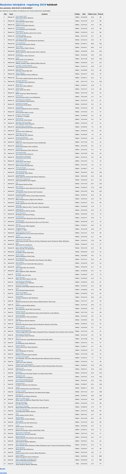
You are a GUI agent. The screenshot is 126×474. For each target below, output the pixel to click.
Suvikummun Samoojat (23, 99)
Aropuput (19, 372)
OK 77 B (18, 323)
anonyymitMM (20, 315)
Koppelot (18, 205)
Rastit (2, 469)
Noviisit (18, 319)
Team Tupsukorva (21, 171)
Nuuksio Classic (21, 50)
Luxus (18, 425)
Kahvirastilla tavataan (23, 164)
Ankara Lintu (20, 368)
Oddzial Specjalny (21, 440)
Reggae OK (19, 361)
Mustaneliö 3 (20, 31)
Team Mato (19, 46)
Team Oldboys (20, 73)
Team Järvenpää (21, 168)
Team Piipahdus (21, 213)
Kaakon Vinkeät (21, 391)
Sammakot (19, 69)
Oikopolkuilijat (20, 448)
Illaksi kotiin (19, 190)
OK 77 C (18, 300)
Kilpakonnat (19, 209)
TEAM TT (18, 266)
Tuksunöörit (19, 296)
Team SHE (19, 270)
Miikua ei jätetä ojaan (22, 398)
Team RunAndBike (21, 292)
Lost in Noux (20, 262)
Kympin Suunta (20, 311)
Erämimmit (19, 96)
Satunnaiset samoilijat (23, 334)
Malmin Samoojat (21, 402)
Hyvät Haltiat (20, 202)
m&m (17, 92)
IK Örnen (18, 273)
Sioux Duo (19, 54)
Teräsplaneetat (20, 228)
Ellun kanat (19, 186)
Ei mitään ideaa (21, 194)
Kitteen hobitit (20, 326)
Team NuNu (19, 421)
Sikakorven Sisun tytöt (23, 239)
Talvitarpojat (20, 417)
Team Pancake (20, 277)
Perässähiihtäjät (21, 152)
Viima (17, 304)
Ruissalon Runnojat (22, 285)
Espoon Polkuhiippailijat (23, 330)
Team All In (19, 84)
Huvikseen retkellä (22, 62)
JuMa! (17, 58)
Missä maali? (20, 255)
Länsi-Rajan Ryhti (21, 16)
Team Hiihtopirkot (21, 444)
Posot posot (19, 118)
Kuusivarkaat (20, 308)
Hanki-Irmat (19, 160)
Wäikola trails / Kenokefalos (24, 364)
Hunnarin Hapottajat (22, 410)
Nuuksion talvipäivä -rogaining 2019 (23, 4)
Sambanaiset (20, 221)
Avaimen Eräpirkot (22, 137)
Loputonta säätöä (21, 39)
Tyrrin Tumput (20, 20)
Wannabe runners (21, 133)
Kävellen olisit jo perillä (23, 122)
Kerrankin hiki (20, 24)
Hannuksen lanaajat (22, 406)
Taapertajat (19, 111)
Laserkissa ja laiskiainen (23, 281)
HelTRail (18, 349)
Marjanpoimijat (20, 436)
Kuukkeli (18, 342)
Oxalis (18, 387)
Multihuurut (19, 395)
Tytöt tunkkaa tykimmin (23, 232)
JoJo (17, 183)
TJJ (16, 77)
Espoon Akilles (20, 345)
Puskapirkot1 (20, 217)
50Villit (18, 236)
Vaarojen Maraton (21, 80)
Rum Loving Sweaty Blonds (24, 247)
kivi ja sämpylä (20, 43)
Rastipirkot (19, 145)
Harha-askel (19, 88)
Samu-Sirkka (20, 353)
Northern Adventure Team (24, 463)
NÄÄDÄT (18, 451)
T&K (17, 413)
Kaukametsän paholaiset (24, 126)
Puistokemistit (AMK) (22, 357)
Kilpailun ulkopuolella (22, 115)
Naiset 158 (19, 198)
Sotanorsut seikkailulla (23, 179)
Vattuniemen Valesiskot (23, 156)
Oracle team (20, 429)
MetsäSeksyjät (20, 376)
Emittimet (19, 149)
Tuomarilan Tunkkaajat (23, 432)
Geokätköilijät (20, 175)
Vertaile (3, 473)
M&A (17, 243)
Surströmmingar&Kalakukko (25, 379)
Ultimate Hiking (21, 35)
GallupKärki (19, 107)
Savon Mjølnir (20, 455)
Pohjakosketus (20, 383)
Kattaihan (19, 141)
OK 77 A (18, 338)
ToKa (17, 130)
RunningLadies (20, 258)
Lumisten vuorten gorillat (24, 65)
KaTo (17, 289)
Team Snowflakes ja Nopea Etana (26, 459)
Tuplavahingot (20, 251)
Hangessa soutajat (22, 103)
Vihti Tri (18, 224)
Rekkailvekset (20, 28)
